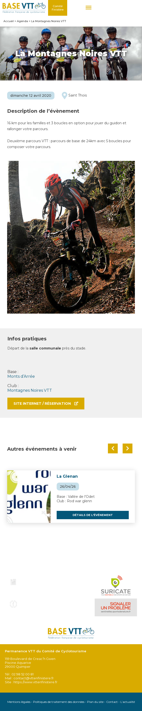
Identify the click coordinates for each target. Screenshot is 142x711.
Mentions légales (18, 702)
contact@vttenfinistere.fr (33, 678)
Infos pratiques (36, 602)
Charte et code (35, 581)
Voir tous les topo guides (33, 592)
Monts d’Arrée (21, 376)
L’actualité (127, 702)
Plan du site (95, 702)
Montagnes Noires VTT (29, 390)
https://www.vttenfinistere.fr (35, 682)
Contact (112, 702)
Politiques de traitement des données (58, 702)
